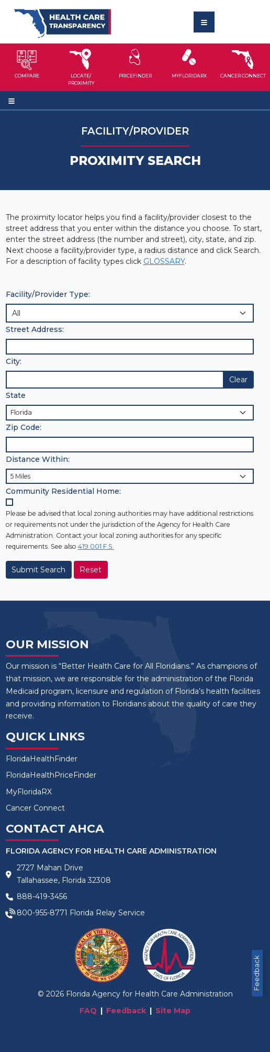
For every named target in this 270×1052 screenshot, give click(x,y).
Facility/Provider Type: (48, 294)
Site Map (172, 1010)
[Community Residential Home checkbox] (9, 502)
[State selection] (130, 412)
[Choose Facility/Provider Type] (130, 313)
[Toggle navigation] (204, 22)
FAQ (88, 1010)
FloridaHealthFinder (41, 758)
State (16, 395)
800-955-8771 (42, 912)
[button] (27, 67)
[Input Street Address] (130, 346)
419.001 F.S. (96, 546)
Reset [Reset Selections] (91, 569)
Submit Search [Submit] (38, 569)
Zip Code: (23, 427)
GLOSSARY (164, 261)
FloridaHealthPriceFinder (51, 775)
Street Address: (35, 329)
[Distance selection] (130, 476)
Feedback (257, 973)
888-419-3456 (42, 896)
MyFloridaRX (29, 791)
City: (13, 361)
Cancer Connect (35, 808)
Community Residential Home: (63, 491)
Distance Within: (38, 459)
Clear (238, 379)
